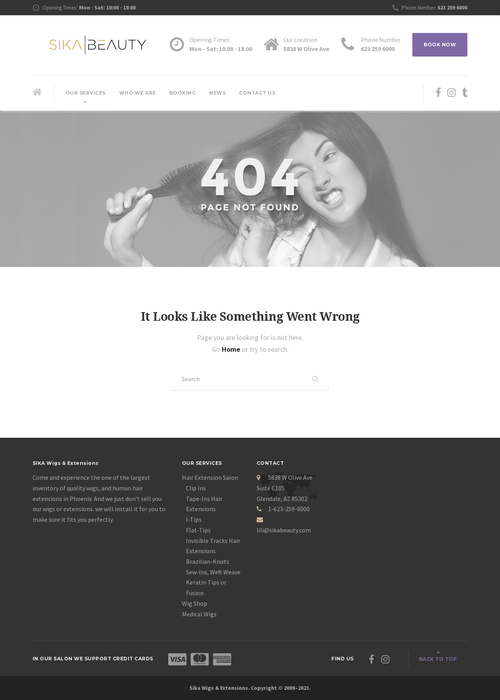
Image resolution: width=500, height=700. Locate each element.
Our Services (86, 93)
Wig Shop (194, 603)
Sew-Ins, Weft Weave (213, 572)
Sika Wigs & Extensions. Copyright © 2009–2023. (250, 687)
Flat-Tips (198, 530)
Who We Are (137, 93)
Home (232, 349)
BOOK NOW (440, 45)
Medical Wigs (199, 614)
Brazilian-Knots (207, 561)
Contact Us (257, 93)
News (217, 93)
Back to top (438, 659)
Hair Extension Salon (210, 477)
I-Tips (194, 519)
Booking (182, 93)
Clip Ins (196, 488)
